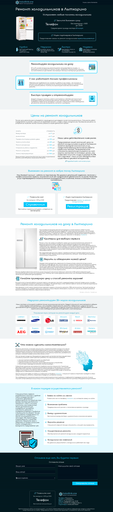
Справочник (35, 204)
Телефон (51, 24)
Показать (68, 498)
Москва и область (85, 292)
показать (84, 235)
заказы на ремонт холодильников (81, 201)
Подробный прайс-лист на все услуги (78, 161)
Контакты (94, 2)
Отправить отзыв (85, 483)
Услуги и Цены (87, 2)
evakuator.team (73, 504)
